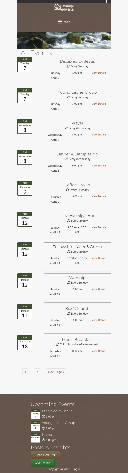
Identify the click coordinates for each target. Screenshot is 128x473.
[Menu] (64, 21)
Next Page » (56, 372)
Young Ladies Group (58, 423)
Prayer (47, 435)
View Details (99, 72)
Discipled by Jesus (57, 411)
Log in (76, 469)
